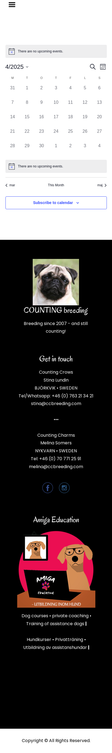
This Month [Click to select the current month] (56, 185)
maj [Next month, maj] (102, 185)
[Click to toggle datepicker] (16, 66)
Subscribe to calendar (53, 202)
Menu (14, 4)
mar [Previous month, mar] (10, 185)
